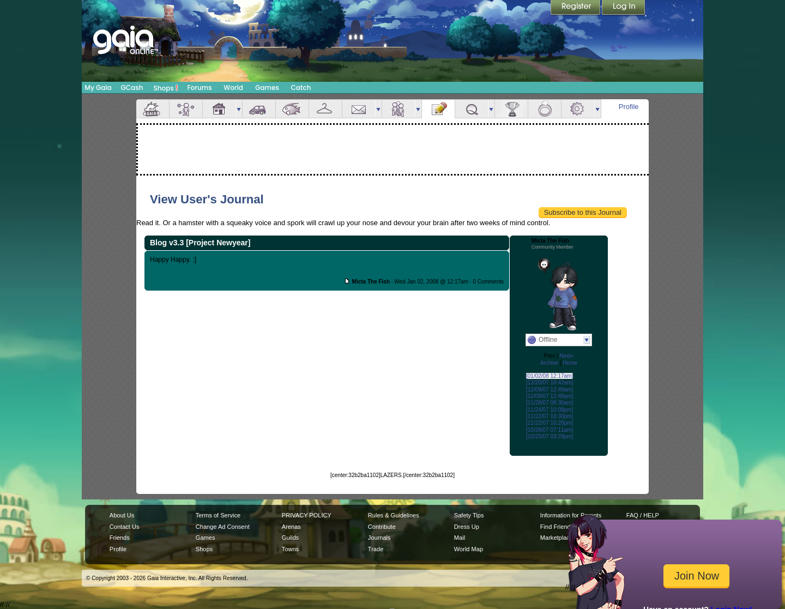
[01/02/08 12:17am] (549, 376)
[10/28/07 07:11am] (549, 430)
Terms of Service (218, 515)
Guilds (290, 537)
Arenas (291, 526)
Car (259, 109)
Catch (301, 87)
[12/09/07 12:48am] (549, 396)
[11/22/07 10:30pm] (549, 416)
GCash (132, 87)
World (233, 87)
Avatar (186, 109)
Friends (398, 109)
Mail (358, 109)
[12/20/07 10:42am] (549, 382)
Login (623, 8)
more (238, 109)
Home (570, 363)
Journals (379, 537)
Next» (566, 356)
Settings (577, 109)
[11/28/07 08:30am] (549, 403)
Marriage (544, 109)
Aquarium (292, 109)
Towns (290, 549)
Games (267, 87)
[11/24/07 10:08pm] (549, 410)
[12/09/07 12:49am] (549, 390)
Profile (629, 106)
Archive (549, 363)
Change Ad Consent (223, 526)
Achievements (511, 109)
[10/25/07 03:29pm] (549, 436)
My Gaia (97, 87)
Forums (199, 87)
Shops (166, 87)
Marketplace (556, 537)
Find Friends (556, 526)
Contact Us (125, 526)
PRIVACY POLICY (306, 515)
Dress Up (466, 526)
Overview (152, 109)
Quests (471, 109)
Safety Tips (469, 515)
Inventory (325, 109)
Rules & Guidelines (393, 515)
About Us (122, 515)
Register (576, 8)
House (219, 109)
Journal (438, 109)
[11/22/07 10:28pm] (549, 423)
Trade (375, 549)
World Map (468, 549)
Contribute (382, 526)
